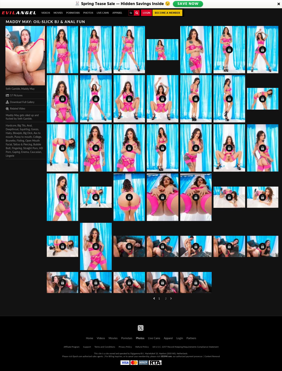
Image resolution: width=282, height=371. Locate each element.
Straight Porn (30, 148)
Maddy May (28, 88)
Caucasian (35, 151)
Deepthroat (12, 129)
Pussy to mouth (23, 136)
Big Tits (21, 125)
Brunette (10, 140)
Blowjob (17, 133)
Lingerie (10, 155)
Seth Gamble (13, 88)
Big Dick (27, 133)
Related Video (15, 108)
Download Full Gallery (20, 102)
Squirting (25, 129)
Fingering (17, 148)
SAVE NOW (188, 4)
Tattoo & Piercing (22, 144)
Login (146, 12)
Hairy (9, 133)
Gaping (16, 151)
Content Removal (212, 356)
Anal (29, 125)
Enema (25, 151)
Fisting (20, 140)
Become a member (167, 12)
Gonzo (34, 129)
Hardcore (11, 125)
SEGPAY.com (166, 356)
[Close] (279, 4)
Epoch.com (77, 356)
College (37, 136)
